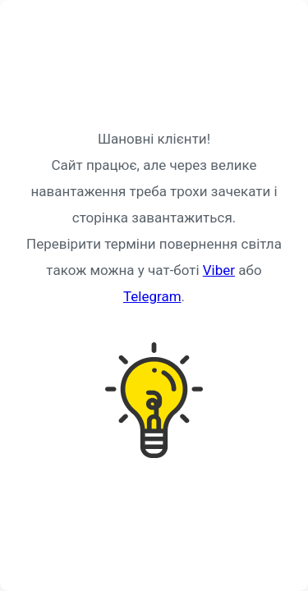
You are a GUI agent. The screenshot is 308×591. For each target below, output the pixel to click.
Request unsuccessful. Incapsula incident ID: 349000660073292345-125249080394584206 (154, 295)
